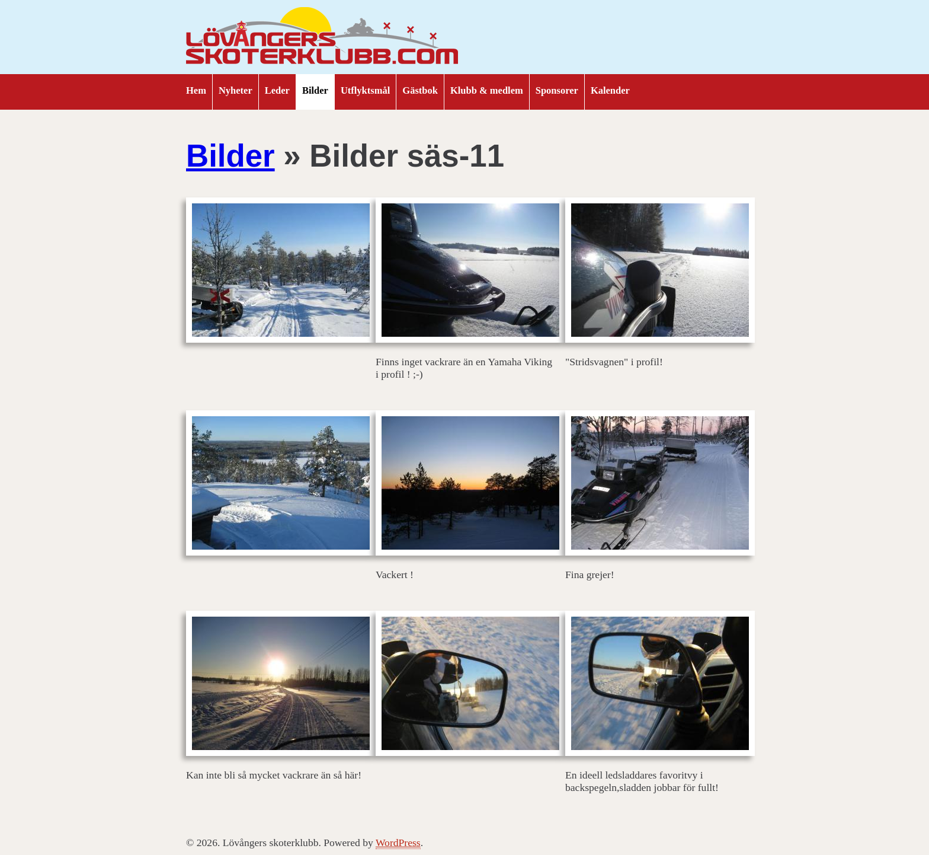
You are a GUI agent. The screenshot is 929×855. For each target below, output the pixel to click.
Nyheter (235, 90)
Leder (277, 90)
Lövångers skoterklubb (322, 37)
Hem (196, 90)
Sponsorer (557, 90)
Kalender (610, 90)
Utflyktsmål (365, 90)
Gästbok (420, 90)
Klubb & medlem (486, 90)
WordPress (398, 842)
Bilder (315, 90)
